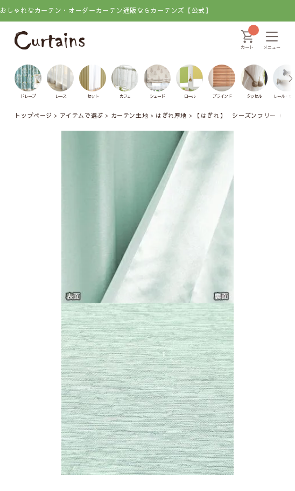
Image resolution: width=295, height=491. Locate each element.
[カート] (247, 40)
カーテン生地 (129, 115)
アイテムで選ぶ (81, 115)
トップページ (33, 115)
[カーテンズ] (50, 40)
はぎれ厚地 (171, 115)
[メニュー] (271, 40)
